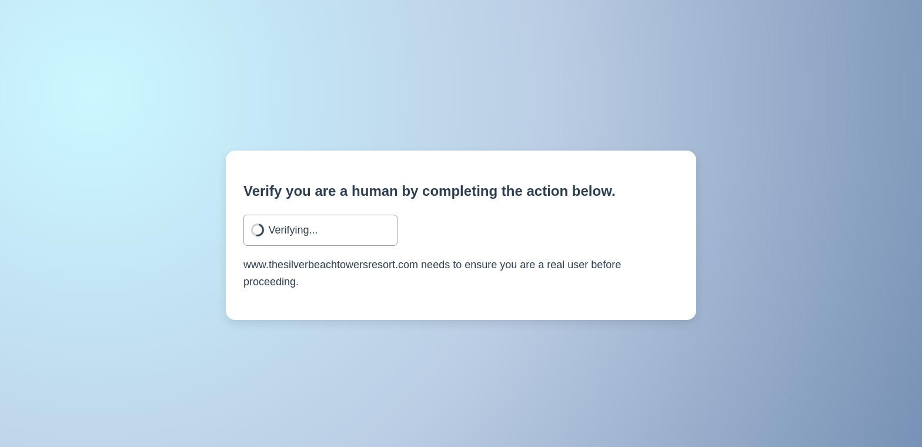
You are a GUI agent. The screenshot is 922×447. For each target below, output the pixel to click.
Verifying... (293, 230)
